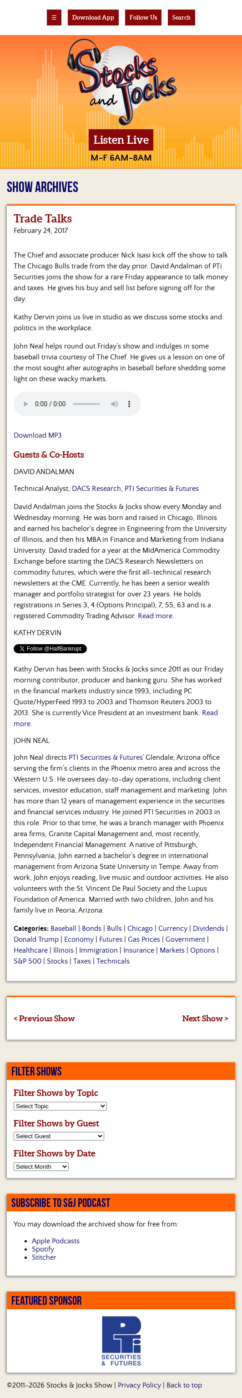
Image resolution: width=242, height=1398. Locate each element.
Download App (93, 17)
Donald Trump (36, 939)
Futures (110, 939)
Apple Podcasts (56, 1241)
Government (185, 939)
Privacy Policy (139, 1385)
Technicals (113, 961)
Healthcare (31, 950)
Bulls (114, 928)
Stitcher (44, 1257)
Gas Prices (144, 939)
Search (181, 17)
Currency (172, 928)
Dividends (208, 928)
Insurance (138, 950)
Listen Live (121, 140)
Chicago (140, 928)
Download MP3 (38, 435)
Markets (172, 950)
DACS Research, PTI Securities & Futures (135, 489)
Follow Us (143, 17)
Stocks (57, 961)
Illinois (63, 950)
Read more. (156, 616)
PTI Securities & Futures (106, 757)
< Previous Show (44, 1018)
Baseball (63, 928)
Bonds (91, 928)
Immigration (98, 950)
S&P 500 (27, 961)
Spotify (43, 1249)
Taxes (82, 961)
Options (202, 950)
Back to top (184, 1385)
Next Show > (205, 1018)
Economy (79, 939)
